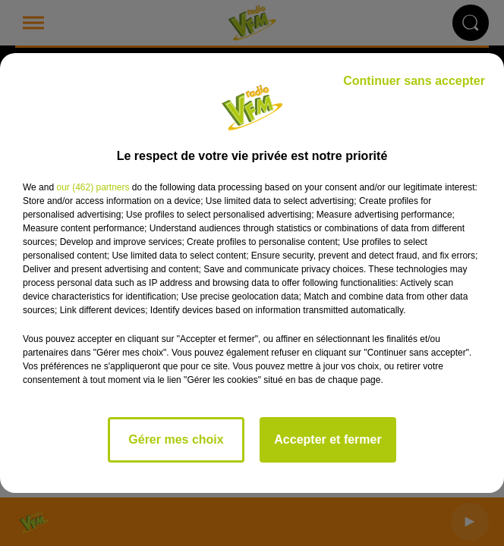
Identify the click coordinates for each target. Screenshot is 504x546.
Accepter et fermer (327, 439)
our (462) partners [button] (92, 187)
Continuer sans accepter (414, 80)
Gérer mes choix (175, 439)
